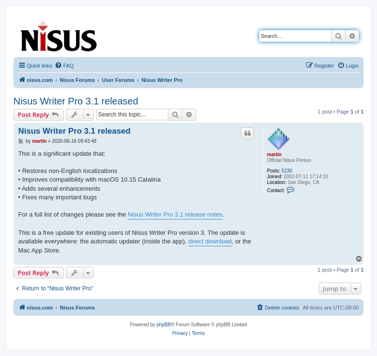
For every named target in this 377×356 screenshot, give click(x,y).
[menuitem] (64, 65)
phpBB (163, 324)
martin (274, 154)
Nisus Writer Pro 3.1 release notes (175, 214)
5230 (287, 170)
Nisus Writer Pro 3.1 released (75, 101)
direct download (210, 241)
